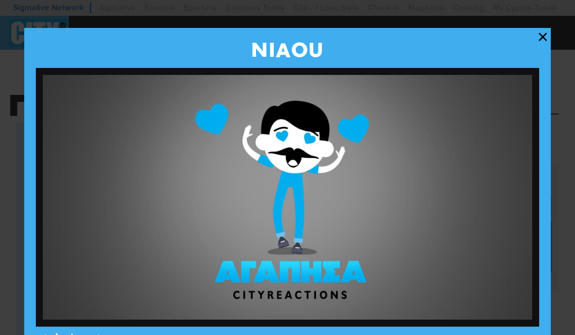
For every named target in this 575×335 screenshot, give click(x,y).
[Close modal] (542, 37)
